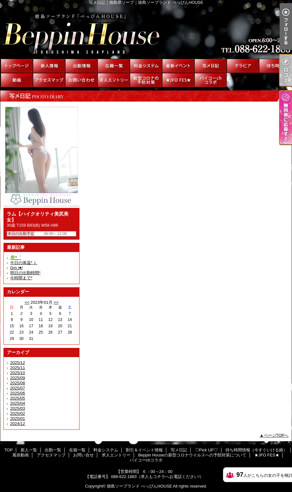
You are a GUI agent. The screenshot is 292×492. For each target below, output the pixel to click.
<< (26, 302)
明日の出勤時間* (25, 272)
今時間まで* (21, 278)
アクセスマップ (49, 80)
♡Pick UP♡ (243, 66)
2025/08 (17, 383)
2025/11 (17, 367)
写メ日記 (210, 66)
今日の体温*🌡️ (23, 262)
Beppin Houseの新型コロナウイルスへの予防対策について (146, 80)
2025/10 (17, 372)
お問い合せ (81, 80)
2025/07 (17, 388)
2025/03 (17, 408)
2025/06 (17, 393)
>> (56, 302)
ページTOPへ (276, 435)
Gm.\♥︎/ (16, 267)
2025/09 (17, 378)
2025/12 (17, 362)
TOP (17, 66)
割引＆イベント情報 (178, 66)
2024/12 (17, 423)
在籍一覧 (114, 66)
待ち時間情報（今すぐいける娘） (275, 66)
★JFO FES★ (178, 80)
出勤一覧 (81, 66)
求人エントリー (114, 80)
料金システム (146, 66)
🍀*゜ (15, 257)
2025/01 (17, 418)
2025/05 (17, 398)
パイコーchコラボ (210, 80)
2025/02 (17, 413)
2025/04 (17, 403)
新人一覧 (49, 66)
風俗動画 (17, 80)
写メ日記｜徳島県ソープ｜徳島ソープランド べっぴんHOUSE (146, 32)
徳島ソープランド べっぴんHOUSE (139, 486)
